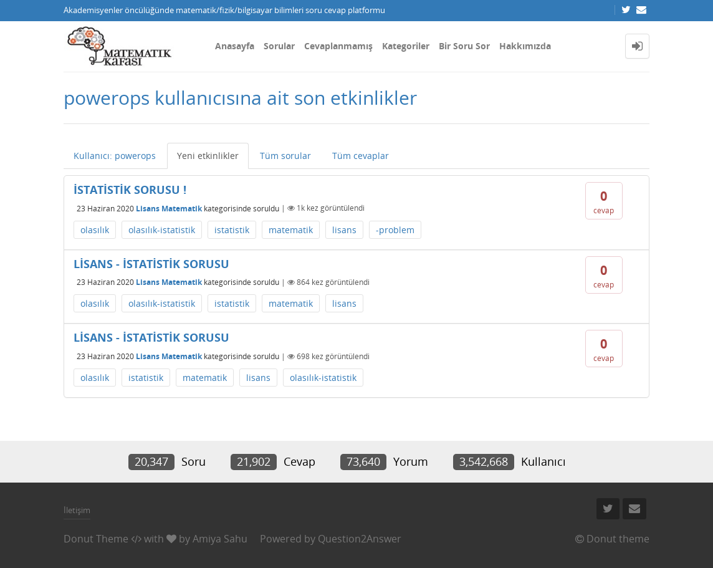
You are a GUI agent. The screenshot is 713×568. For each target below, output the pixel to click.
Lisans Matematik (169, 208)
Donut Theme (96, 539)
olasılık (94, 230)
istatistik (231, 230)
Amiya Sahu (220, 539)
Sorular (279, 46)
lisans (344, 230)
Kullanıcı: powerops (115, 155)
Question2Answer (359, 539)
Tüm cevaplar (360, 155)
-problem (395, 230)
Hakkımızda (525, 46)
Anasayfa (234, 46)
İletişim (77, 510)
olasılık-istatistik (161, 230)
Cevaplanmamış (338, 46)
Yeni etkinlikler (208, 155)
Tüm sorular (285, 155)
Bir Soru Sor (464, 46)
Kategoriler (405, 46)
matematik (291, 230)
